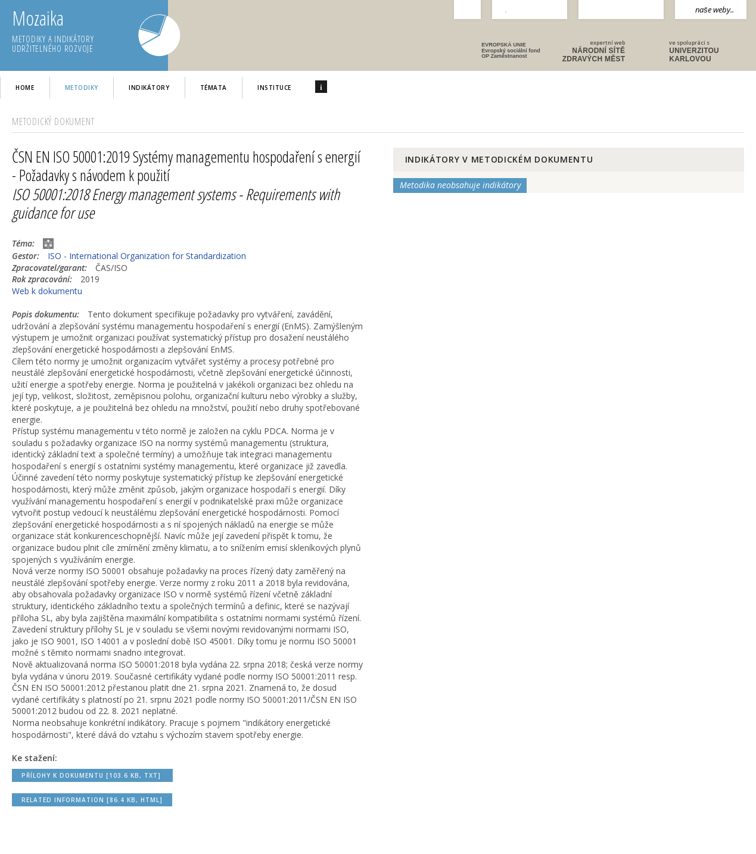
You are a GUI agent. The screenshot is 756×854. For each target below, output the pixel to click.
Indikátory (149, 87)
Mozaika (90, 31)
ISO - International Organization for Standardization (147, 255)
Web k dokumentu (47, 291)
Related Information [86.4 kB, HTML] (92, 800)
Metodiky (81, 87)
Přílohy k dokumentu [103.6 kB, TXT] (92, 775)
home (24, 87)
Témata (213, 87)
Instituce (274, 87)
